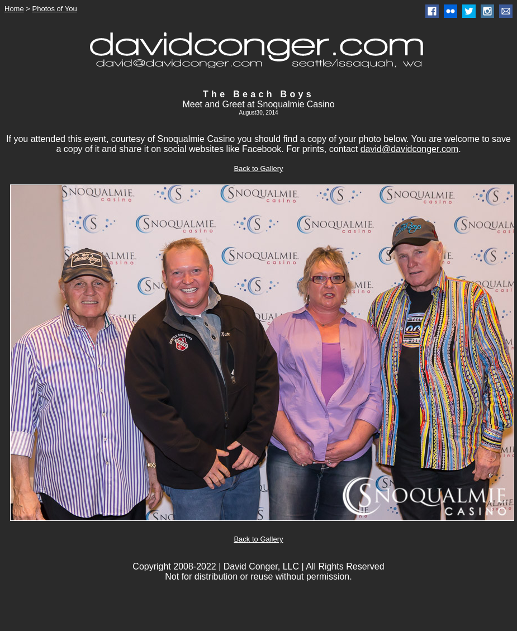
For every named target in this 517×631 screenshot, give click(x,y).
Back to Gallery (258, 168)
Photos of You (54, 8)
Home (14, 8)
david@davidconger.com (409, 149)
